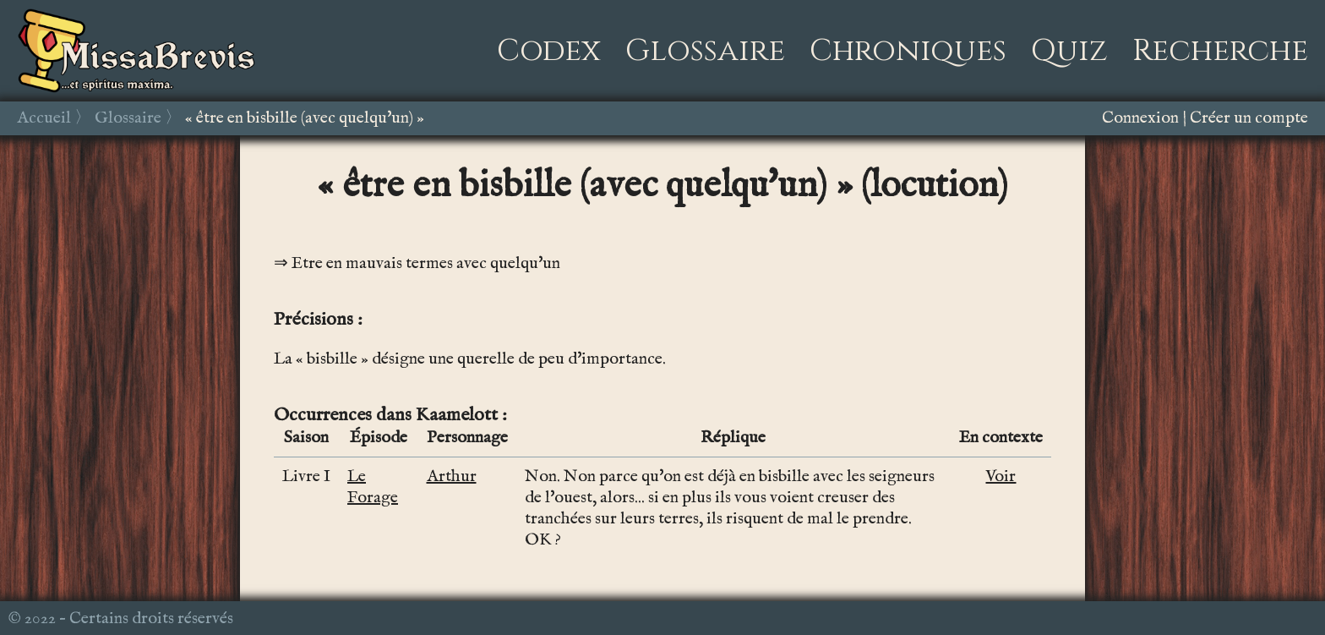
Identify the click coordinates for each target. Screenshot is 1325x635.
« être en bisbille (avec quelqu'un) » (304, 118)
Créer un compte (1249, 118)
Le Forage (372, 487)
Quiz (1069, 50)
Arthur (452, 476)
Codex (549, 50)
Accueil (44, 118)
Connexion (1140, 118)
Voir (1000, 476)
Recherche (1220, 50)
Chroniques (908, 50)
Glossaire (705, 50)
